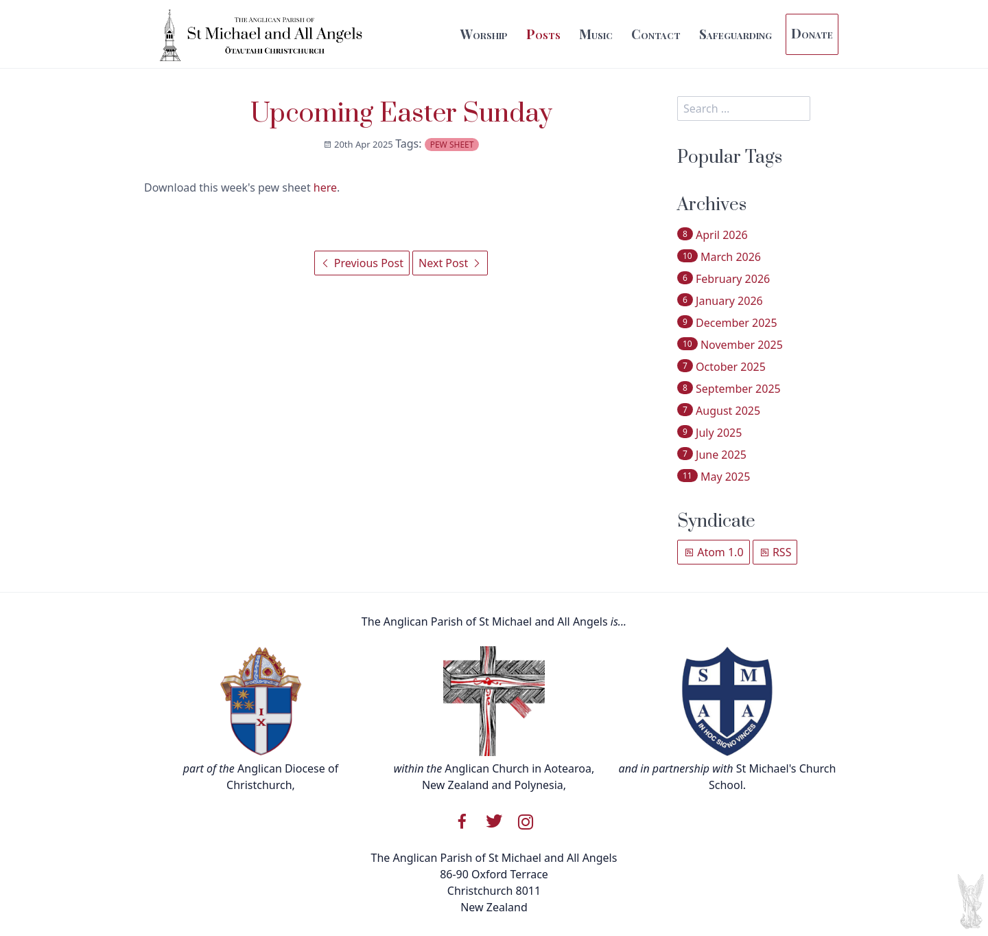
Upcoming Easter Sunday (401, 113)
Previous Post (361, 263)
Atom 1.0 (713, 552)
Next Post (450, 263)
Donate (812, 33)
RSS (775, 552)
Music (596, 34)
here (325, 187)
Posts (543, 34)
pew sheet (452, 144)
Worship (484, 34)
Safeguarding (735, 34)
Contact (656, 34)
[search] (743, 108)
